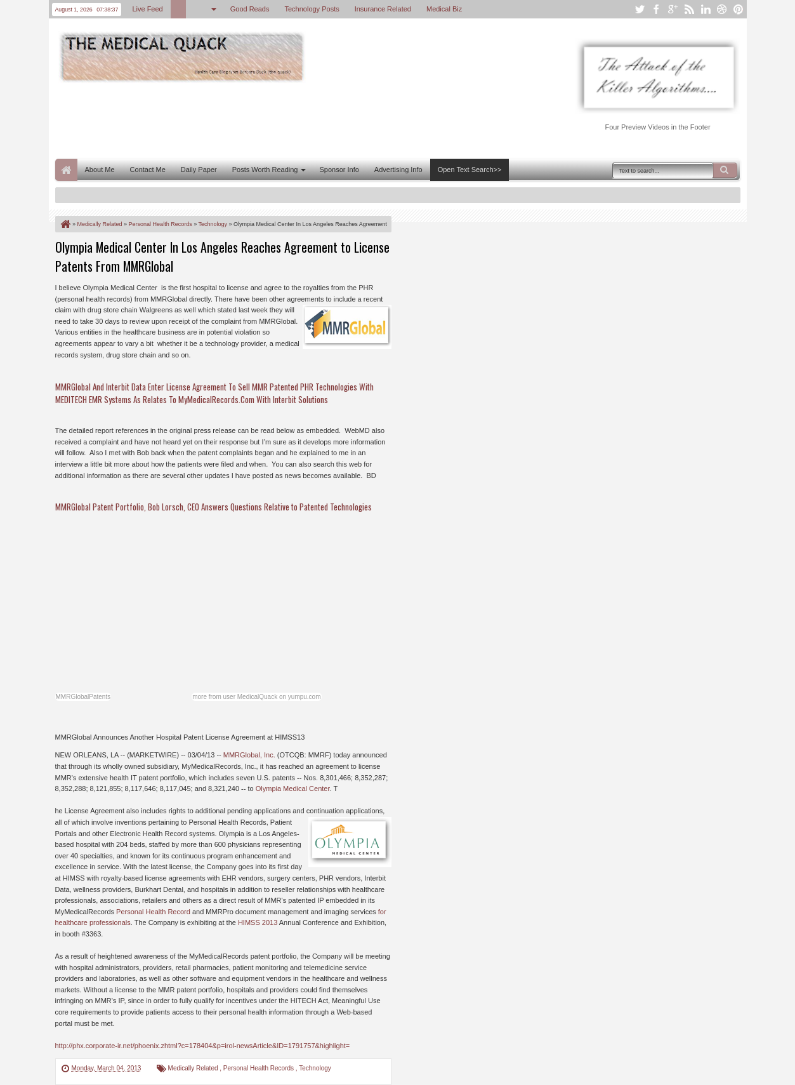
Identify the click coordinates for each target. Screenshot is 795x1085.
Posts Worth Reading (265, 169)
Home (66, 170)
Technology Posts (311, 9)
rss (689, 9)
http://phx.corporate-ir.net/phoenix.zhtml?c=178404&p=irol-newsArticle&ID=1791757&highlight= (202, 1045)
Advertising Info (398, 169)
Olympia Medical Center (293, 788)
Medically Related (194, 1068)
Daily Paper (199, 169)
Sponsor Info (338, 169)
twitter (639, 9)
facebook (656, 9)
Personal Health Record (153, 911)
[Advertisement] (286, 119)
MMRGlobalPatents (83, 696)
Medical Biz (444, 9)
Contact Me (148, 169)
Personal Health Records (259, 1068)
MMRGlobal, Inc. (249, 755)
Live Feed (147, 9)
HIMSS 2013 (257, 922)
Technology (315, 1068)
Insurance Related (383, 9)
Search (725, 170)
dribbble (722, 9)
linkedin (705, 9)
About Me (100, 169)
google (672, 9)
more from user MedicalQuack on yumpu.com (256, 696)
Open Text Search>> (470, 169)
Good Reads (250, 9)
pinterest (738, 9)
